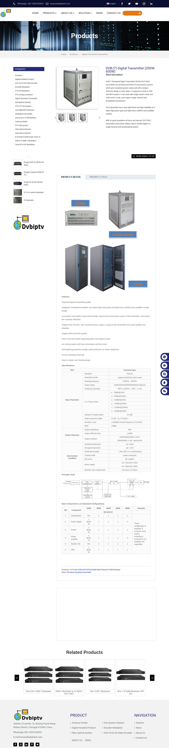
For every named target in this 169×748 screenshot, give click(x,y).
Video (76, 738)
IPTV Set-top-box (21, 125)
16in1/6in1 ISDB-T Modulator (37, 693)
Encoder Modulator (22, 87)
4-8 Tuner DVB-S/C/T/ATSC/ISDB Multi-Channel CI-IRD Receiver (95, 570)
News (99, 13)
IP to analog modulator (24, 95)
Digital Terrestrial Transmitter (95, 54)
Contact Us (114, 13)
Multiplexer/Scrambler (23, 114)
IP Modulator (29, 200)
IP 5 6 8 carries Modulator (34, 192)
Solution (85, 13)
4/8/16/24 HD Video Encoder (26, 83)
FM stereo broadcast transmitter (79, 572)
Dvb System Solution (23, 102)
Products (50, 13)
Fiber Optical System (23, 129)
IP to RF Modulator (22, 91)
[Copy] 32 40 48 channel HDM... (33, 183)
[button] (28, 157)
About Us (68, 13)
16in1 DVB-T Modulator (100, 693)
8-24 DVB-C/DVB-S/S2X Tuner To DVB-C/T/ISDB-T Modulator (27, 139)
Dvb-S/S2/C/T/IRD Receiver (25, 118)
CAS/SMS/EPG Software (24, 110)
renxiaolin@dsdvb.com (17, 735)
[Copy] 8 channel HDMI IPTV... (34, 173)
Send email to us (145, 156)
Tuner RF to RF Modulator (25, 144)
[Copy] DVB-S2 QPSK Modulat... (34, 163)
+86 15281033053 (19, 730)
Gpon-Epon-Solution (23, 133)
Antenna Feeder (21, 122)
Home (35, 13)
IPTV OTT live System (23, 106)
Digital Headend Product (24, 79)
